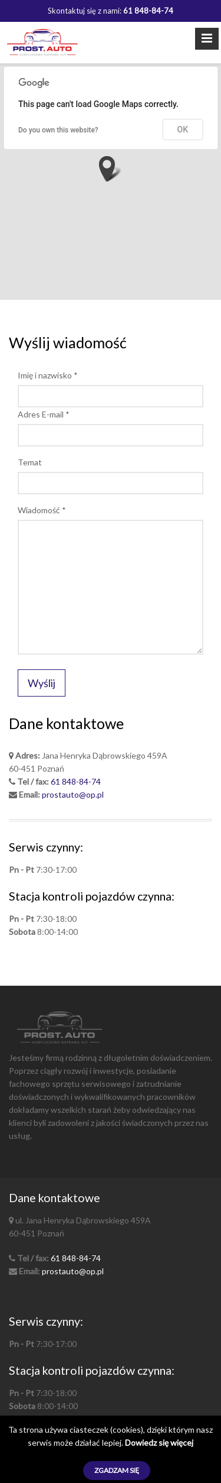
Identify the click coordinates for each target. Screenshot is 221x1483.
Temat (30, 462)
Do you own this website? (58, 130)
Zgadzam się (116, 1470)
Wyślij (41, 682)
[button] (110, 169)
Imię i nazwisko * (48, 375)
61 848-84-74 (76, 781)
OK (183, 129)
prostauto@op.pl (73, 794)
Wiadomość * (42, 510)
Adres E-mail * (44, 414)
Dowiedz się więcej (159, 1442)
